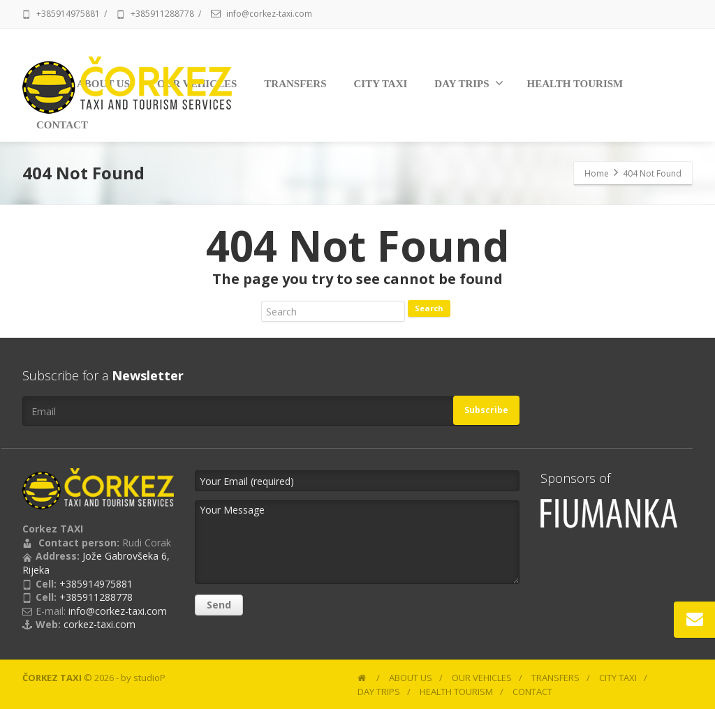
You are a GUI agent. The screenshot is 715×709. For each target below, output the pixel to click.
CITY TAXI (381, 83)
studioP (149, 677)
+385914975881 (68, 14)
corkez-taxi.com (99, 624)
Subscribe (486, 410)
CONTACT (532, 691)
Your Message (357, 542)
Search (429, 308)
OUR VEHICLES (482, 677)
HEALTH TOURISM (575, 83)
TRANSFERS (295, 83)
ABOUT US (410, 677)
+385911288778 (162, 14)
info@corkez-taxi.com (269, 14)
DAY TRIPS (468, 83)
